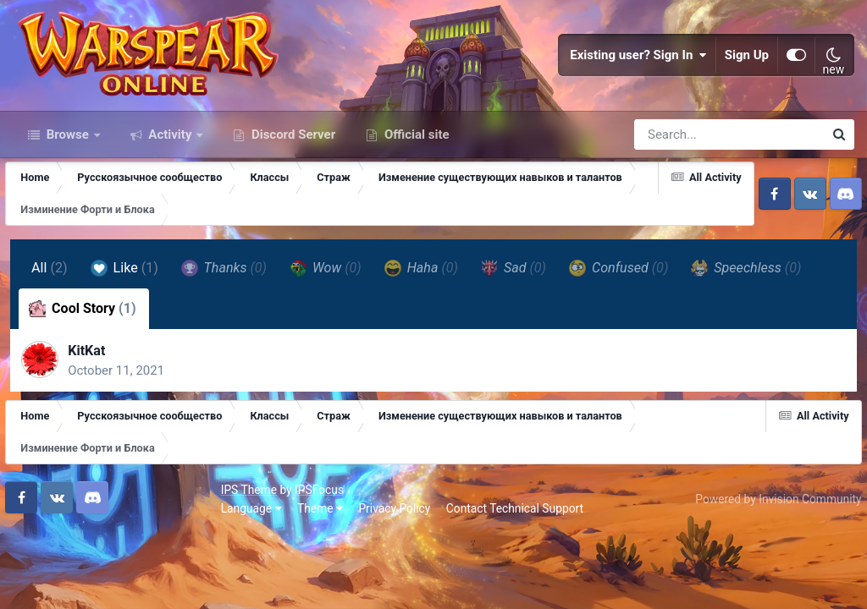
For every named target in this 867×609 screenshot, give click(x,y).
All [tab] (52, 326)
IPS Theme (41, 560)
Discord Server (291, 192)
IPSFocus (110, 560)
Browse (67, 192)
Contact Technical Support (306, 577)
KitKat (94, 415)
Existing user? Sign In (638, 84)
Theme (112, 577)
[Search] (680, 193)
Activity (171, 192)
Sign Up (747, 84)
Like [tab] (127, 326)
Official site (415, 192)
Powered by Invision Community (771, 568)
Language (43, 577)
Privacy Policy (187, 577)
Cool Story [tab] (85, 367)
